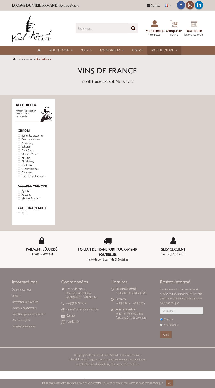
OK (169, 383)
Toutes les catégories (32, 135)
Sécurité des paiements (24, 308)
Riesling (26, 157)
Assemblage (28, 143)
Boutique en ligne (162, 50)
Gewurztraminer (30, 168)
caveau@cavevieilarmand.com (82, 309)
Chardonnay (28, 161)
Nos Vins (86, 50)
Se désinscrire (169, 325)
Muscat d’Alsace (30, 154)
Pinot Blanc (27, 150)
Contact (153, 5)
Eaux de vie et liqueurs (33, 176)
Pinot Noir (27, 172)
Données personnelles (23, 326)
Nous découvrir (59, 50)
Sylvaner (26, 146)
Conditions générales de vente (28, 314)
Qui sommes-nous (21, 289)
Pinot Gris (27, 165)
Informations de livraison (25, 302)
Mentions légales (21, 320)
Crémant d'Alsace (31, 139)
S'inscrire (166, 319)
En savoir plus (156, 383)
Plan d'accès (72, 321)
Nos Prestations (110, 50)
